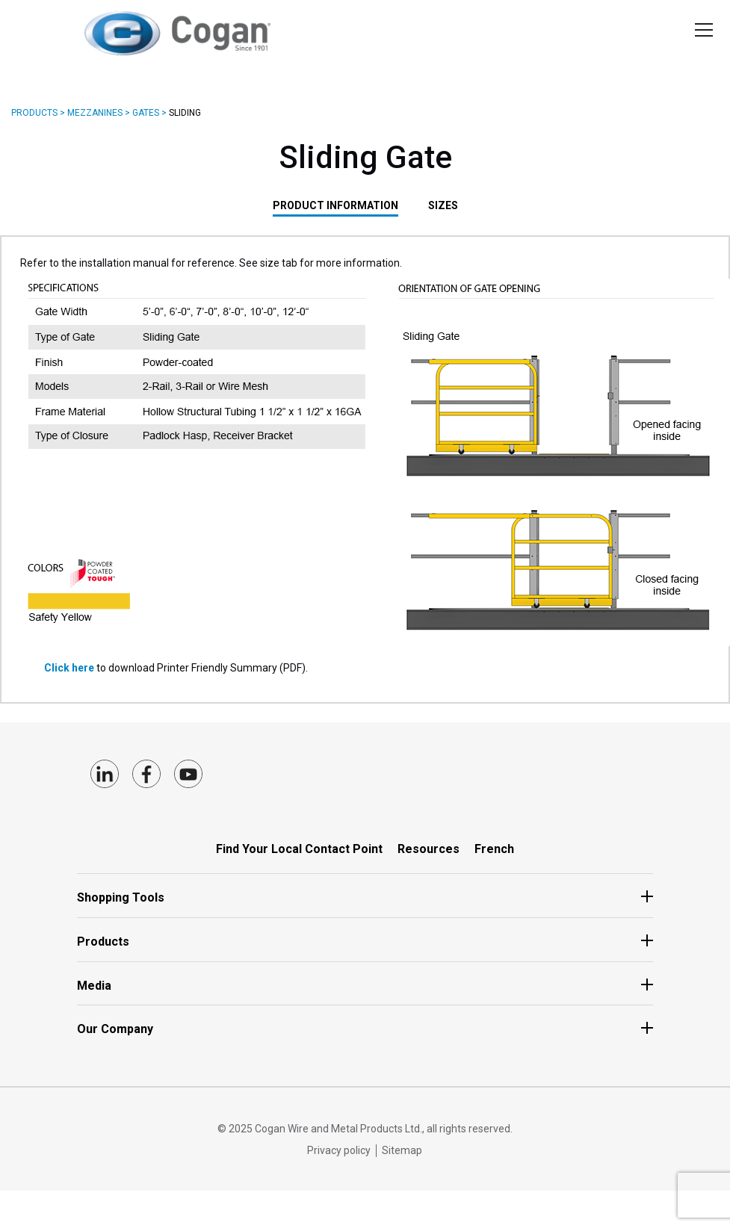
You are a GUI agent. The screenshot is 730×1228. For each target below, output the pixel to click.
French (494, 849)
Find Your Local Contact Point (299, 849)
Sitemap (402, 1150)
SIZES (443, 205)
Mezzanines (95, 113)
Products (34, 113)
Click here (70, 668)
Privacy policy (339, 1150)
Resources (429, 849)
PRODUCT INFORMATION (335, 205)
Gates (145, 113)
